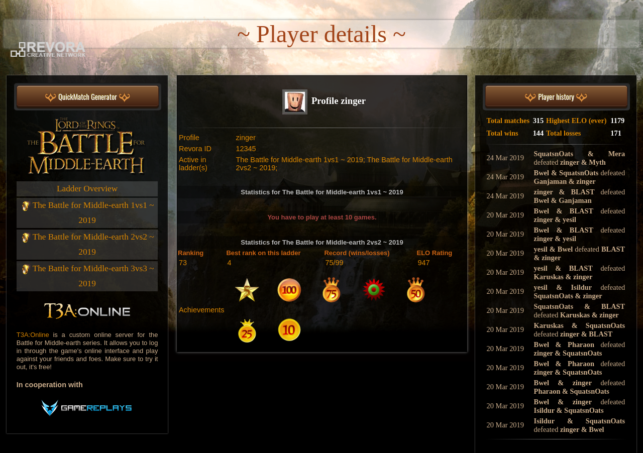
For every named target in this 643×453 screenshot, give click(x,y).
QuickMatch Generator (88, 97)
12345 (246, 149)
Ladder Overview (87, 188)
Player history (556, 97)
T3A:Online (33, 334)
